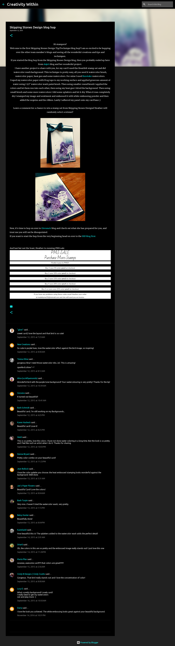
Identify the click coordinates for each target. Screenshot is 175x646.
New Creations (23, 344)
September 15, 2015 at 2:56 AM (31, 567)
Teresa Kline (22, 359)
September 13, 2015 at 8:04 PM (31, 522)
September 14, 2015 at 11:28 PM (31, 552)
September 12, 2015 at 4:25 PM (31, 415)
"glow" (20, 330)
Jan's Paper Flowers (26, 486)
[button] (11, 35)
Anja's (47, 64)
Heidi (19, 437)
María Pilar (22, 559)
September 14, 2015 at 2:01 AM (31, 537)
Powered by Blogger (87, 642)
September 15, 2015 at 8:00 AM (31, 581)
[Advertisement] (127, 107)
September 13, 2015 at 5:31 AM (31, 478)
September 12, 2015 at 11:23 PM (31, 461)
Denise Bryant (23, 454)
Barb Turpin (22, 500)
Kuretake (87, 76)
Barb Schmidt (23, 408)
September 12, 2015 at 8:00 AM (31, 352)
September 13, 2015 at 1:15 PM (31, 508)
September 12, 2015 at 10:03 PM (31, 447)
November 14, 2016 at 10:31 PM (31, 615)
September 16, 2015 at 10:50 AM (31, 601)
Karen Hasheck (24, 422)
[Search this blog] (160, 4)
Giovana (21, 393)
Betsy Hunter (23, 515)
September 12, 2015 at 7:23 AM (31, 337)
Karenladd (22, 530)
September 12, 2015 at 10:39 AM (31, 386)
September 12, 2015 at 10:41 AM (31, 400)
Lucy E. (20, 589)
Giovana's (46, 228)
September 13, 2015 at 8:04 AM (31, 493)
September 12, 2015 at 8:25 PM (31, 430)
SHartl (20, 544)
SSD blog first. (89, 236)
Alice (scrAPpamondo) (27, 378)
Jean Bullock (23, 469)
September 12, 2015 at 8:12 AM (31, 371)
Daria (19, 608)
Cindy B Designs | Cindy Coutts (31, 574)
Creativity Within (22, 4)
